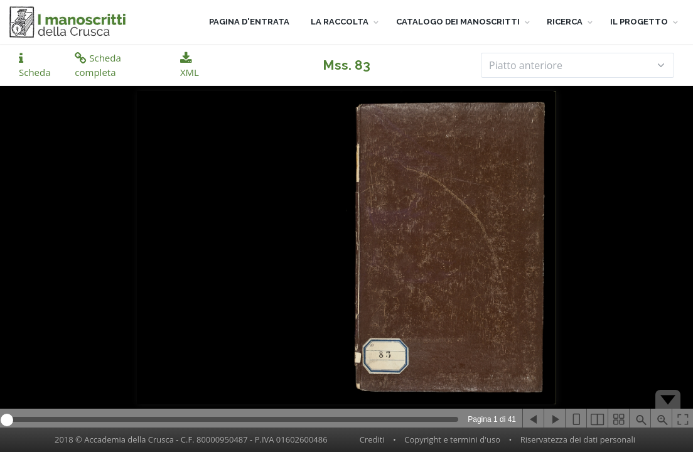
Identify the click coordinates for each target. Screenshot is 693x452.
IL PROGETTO (639, 21)
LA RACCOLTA (339, 21)
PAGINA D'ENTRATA (249, 21)
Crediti (372, 439)
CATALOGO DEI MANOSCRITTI (458, 21)
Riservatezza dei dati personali (577, 439)
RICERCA (565, 21)
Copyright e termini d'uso (452, 439)
